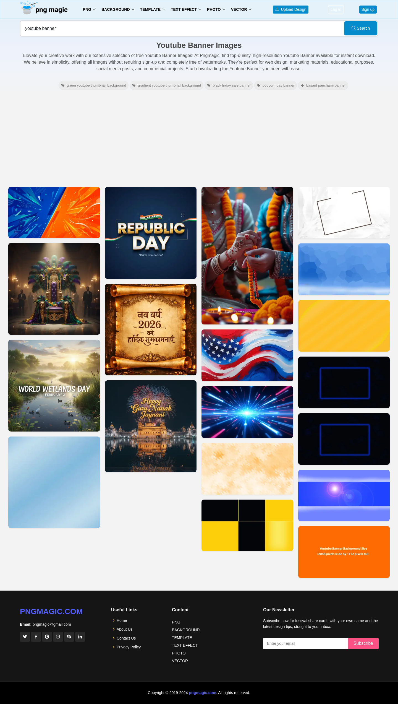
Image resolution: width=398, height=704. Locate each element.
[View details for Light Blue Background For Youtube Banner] (54, 482)
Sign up (368, 9)
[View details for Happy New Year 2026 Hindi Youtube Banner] (151, 330)
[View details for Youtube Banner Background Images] (344, 495)
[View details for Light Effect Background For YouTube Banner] (247, 412)
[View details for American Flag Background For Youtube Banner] (247, 355)
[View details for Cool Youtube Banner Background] (247, 468)
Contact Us (126, 638)
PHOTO (179, 653)
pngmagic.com (51, 611)
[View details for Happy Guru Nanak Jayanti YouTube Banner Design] (151, 426)
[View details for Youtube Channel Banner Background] (247, 525)
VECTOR (180, 661)
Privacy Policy (129, 647)
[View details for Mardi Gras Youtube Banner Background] (54, 289)
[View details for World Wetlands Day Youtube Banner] (54, 386)
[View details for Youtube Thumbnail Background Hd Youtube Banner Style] (54, 212)
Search (361, 28)
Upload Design (291, 9)
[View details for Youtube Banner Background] (344, 382)
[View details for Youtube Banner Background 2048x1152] (344, 269)
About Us (125, 629)
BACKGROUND (186, 630)
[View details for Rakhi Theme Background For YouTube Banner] (247, 255)
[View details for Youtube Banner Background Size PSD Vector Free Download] (344, 552)
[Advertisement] (199, 137)
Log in (336, 9)
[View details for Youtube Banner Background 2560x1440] (344, 212)
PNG (176, 622)
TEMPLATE (182, 638)
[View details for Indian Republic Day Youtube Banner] (151, 233)
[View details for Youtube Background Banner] (344, 326)
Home (122, 620)
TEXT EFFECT (185, 645)
